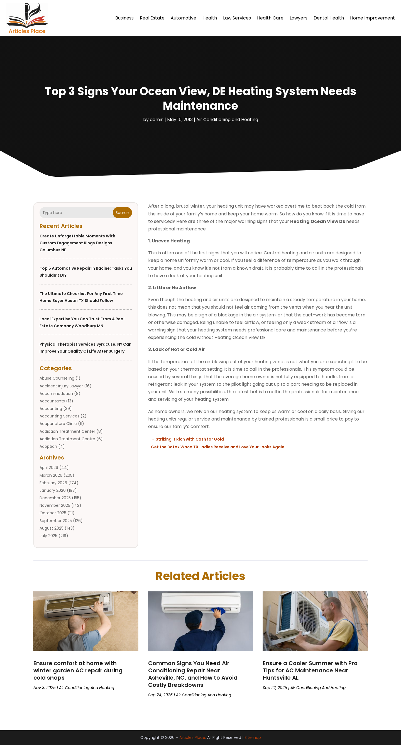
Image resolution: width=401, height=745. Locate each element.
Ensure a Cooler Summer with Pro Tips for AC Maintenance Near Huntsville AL (310, 670)
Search (122, 212)
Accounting (51, 408)
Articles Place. (192, 737)
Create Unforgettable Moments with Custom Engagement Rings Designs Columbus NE (77, 243)
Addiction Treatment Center (67, 431)
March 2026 (51, 475)
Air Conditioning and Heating (227, 119)
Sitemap (252, 737)
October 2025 (53, 513)
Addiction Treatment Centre (67, 439)
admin (156, 119)
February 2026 (53, 483)
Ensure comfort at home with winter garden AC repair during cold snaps (78, 670)
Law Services (237, 18)
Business (124, 18)
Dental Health (329, 18)
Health (209, 18)
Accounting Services (59, 416)
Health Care (270, 18)
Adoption (48, 446)
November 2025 (55, 505)
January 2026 (53, 490)
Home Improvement (372, 18)
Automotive (183, 18)
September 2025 (56, 520)
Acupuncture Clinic (58, 423)
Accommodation (56, 393)
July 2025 (48, 536)
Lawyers (298, 18)
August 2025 (51, 528)
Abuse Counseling (57, 378)
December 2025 (55, 498)
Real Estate (152, 18)
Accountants (52, 401)
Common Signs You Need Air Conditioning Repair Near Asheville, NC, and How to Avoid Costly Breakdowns (193, 674)
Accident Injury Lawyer (61, 386)
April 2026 (49, 467)
